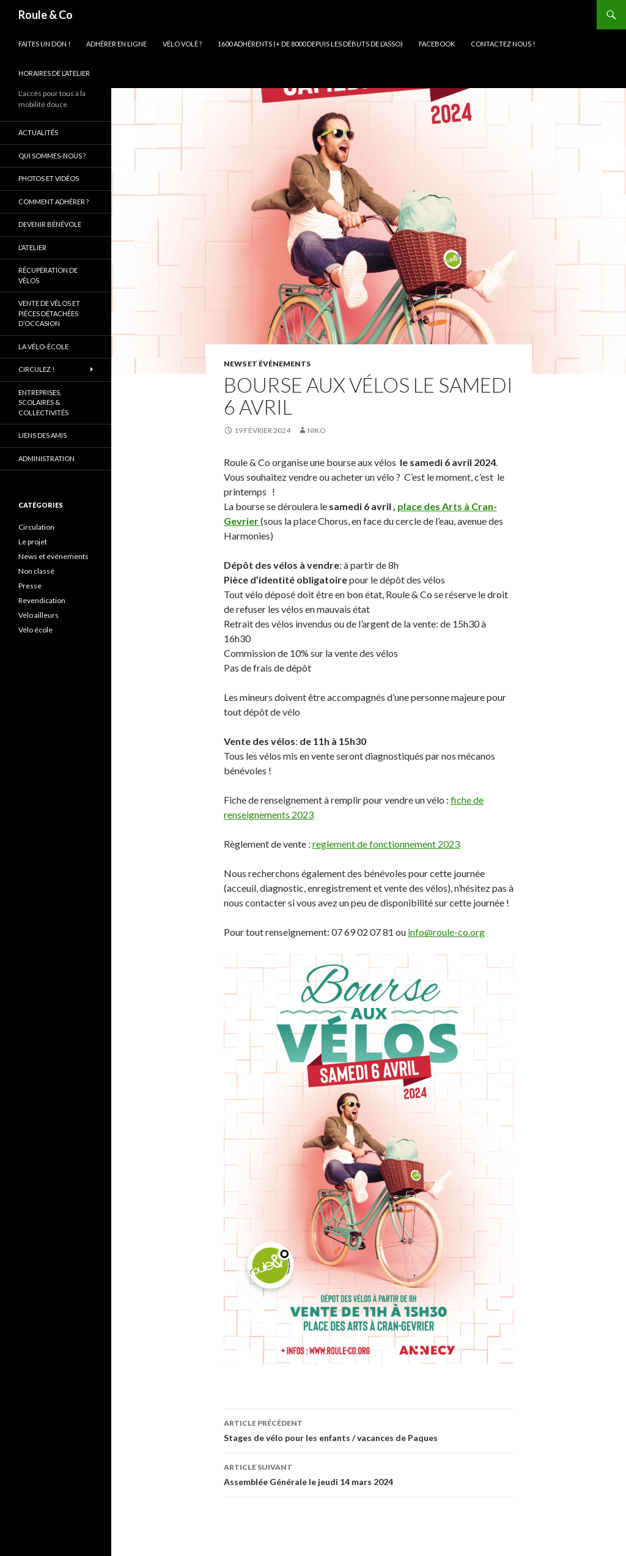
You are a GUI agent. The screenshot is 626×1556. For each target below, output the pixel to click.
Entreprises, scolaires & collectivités (43, 402)
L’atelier (32, 247)
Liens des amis (42, 435)
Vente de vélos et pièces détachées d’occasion (49, 313)
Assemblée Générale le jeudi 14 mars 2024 (369, 1473)
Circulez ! (36, 369)
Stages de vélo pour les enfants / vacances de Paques (369, 1429)
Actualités (38, 132)
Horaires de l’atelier (54, 73)
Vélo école (35, 629)
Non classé (36, 571)
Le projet (32, 541)
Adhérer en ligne (116, 44)
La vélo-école (43, 346)
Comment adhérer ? (53, 202)
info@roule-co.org (446, 932)
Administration (46, 458)
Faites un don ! (44, 44)
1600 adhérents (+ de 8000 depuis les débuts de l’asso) (310, 44)
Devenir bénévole (49, 224)
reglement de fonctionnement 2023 (386, 844)
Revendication (41, 600)
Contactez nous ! (503, 44)
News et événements (267, 363)
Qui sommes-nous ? (52, 156)
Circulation (36, 527)
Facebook (437, 44)
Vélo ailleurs (38, 615)
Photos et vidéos (48, 178)
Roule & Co (45, 14)
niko (316, 430)
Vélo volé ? (182, 44)
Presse (30, 585)
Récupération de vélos (48, 275)
